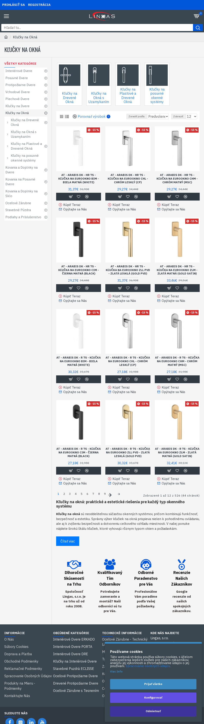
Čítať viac (67, 540)
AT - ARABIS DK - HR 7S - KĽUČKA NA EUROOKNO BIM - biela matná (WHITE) (78, 184)
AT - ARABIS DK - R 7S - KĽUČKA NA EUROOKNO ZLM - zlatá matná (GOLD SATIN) (177, 454)
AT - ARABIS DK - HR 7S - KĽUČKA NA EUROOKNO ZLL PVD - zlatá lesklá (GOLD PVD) (128, 274)
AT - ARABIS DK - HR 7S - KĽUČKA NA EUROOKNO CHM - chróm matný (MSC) (177, 184)
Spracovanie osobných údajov (148, 666)
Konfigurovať (153, 697)
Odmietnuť (153, 711)
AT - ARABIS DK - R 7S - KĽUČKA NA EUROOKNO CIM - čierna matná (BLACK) (78, 454)
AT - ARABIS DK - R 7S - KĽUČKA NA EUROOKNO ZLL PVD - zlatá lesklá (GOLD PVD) (128, 454)
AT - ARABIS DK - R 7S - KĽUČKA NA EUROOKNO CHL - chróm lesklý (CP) (128, 364)
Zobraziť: (178, 122)
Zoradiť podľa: (117, 122)
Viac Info (116, 671)
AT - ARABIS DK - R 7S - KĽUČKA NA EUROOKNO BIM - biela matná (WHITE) (78, 364)
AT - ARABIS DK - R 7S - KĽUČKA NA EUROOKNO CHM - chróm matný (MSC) (177, 364)
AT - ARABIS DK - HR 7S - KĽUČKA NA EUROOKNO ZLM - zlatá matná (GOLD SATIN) (177, 274)
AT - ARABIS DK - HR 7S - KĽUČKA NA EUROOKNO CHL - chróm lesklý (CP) (128, 184)
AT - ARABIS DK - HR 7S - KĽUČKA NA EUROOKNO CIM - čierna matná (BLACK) (78, 274)
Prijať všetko (153, 684)
